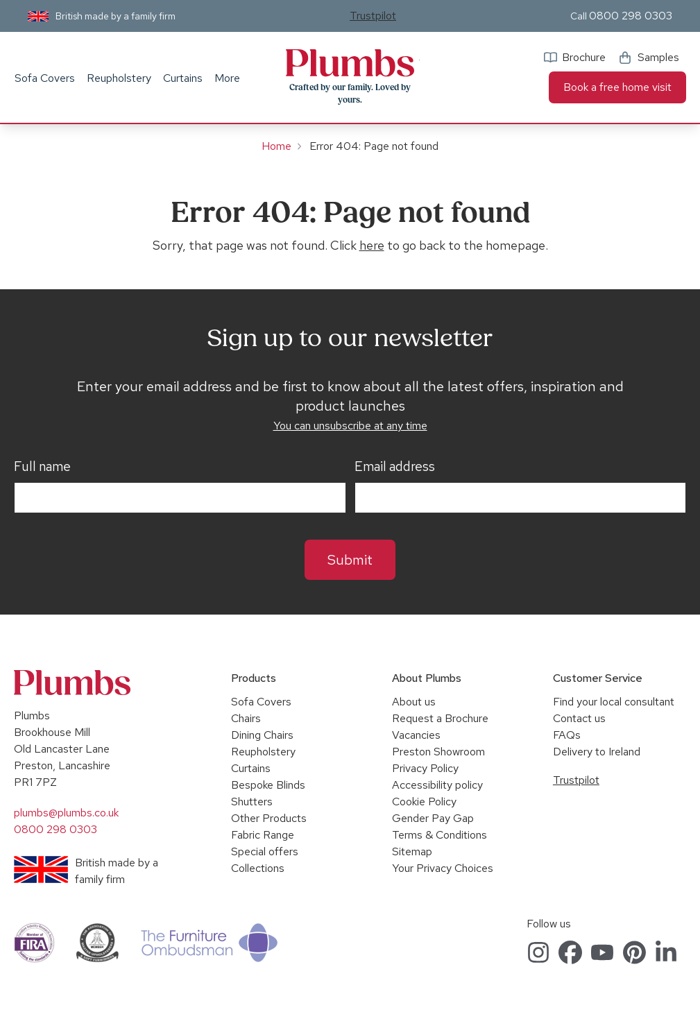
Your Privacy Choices (442, 868)
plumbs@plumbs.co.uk (66, 812)
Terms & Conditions (439, 835)
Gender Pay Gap (433, 818)
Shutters (252, 801)
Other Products (269, 818)
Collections (257, 868)
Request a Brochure (440, 718)
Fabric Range (262, 835)
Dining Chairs (262, 735)
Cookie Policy (424, 801)
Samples (658, 57)
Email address (395, 467)
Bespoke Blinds (268, 785)
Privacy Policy (425, 768)
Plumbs (350, 63)
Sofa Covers (45, 78)
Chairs (246, 718)
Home (276, 146)
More (227, 78)
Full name (42, 467)
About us (414, 701)
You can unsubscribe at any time (350, 425)
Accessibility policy (437, 785)
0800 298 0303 (630, 15)
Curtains (183, 78)
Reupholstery (119, 78)
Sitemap (412, 851)
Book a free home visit (617, 87)
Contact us (579, 718)
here (371, 245)
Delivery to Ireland (596, 751)
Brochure (584, 57)
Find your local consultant (613, 701)
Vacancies (416, 735)
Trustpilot (373, 15)
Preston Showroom (438, 751)
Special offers (264, 851)
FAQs (567, 735)
